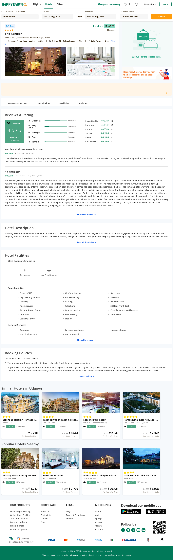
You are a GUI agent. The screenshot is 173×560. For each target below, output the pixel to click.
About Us (45, 511)
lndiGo (98, 511)
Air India (99, 529)
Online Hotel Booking (20, 515)
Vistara (98, 525)
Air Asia (98, 522)
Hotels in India (17, 525)
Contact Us (46, 515)
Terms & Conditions (75, 515)
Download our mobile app (141, 505)
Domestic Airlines (18, 522)
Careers (44, 518)
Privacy (69, 518)
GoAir (97, 515)
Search (161, 16)
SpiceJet (99, 518)
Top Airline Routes (19, 518)
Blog (43, 522)
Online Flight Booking (20, 511)
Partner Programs (18, 529)
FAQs (68, 511)
